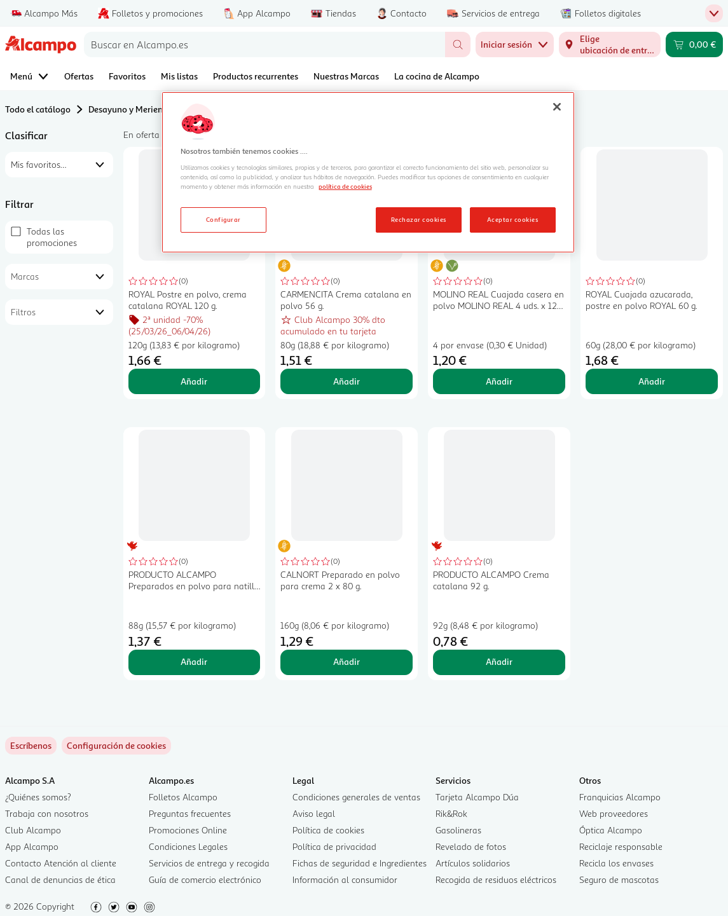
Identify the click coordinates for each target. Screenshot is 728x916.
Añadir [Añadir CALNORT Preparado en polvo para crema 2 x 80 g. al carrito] (346, 661)
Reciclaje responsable (621, 846)
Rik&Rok (451, 813)
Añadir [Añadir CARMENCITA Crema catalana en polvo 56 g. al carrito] (346, 381)
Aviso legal (313, 813)
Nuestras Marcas (346, 76)
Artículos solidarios (473, 863)
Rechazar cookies (418, 219)
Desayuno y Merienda (130, 109)
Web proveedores (613, 813)
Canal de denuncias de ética (60, 879)
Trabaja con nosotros (46, 813)
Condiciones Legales (188, 846)
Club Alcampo (33, 829)
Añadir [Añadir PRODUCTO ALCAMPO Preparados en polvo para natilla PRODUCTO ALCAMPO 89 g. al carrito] (194, 661)
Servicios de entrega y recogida (209, 863)
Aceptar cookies (512, 219)
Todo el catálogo (38, 109)
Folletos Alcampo (183, 796)
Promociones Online (188, 829)
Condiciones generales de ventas (356, 796)
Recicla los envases (616, 863)
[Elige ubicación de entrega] (610, 44)
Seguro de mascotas (619, 879)
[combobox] (264, 44)
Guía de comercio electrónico (205, 879)
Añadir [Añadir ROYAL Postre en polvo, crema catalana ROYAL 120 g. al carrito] (194, 381)
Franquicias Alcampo (620, 796)
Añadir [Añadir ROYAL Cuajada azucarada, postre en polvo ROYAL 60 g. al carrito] (651, 381)
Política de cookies (328, 829)
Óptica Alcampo (610, 829)
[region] (368, 172)
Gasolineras (458, 829)
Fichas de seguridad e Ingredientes (359, 863)
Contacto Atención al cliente (60, 863)
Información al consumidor (344, 879)
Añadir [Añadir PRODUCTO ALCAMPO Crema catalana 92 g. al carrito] (499, 661)
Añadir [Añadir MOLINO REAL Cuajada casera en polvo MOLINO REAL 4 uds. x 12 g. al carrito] (499, 381)
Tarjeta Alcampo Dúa (477, 796)
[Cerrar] (557, 107)
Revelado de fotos (471, 846)
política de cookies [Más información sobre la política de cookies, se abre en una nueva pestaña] (345, 186)
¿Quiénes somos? (38, 796)
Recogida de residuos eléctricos (496, 879)
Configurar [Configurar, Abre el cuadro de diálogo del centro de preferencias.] (223, 219)
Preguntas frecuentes (190, 813)
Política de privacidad (334, 846)
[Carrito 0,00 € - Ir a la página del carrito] (694, 44)
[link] (116, 746)
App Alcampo (31, 846)
